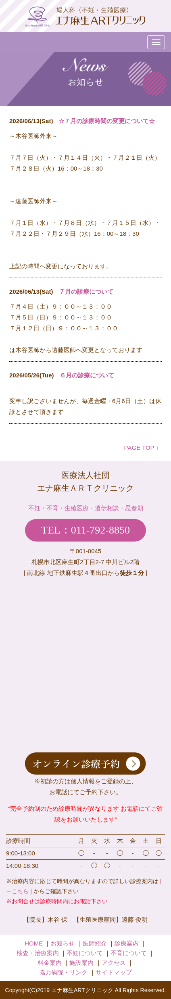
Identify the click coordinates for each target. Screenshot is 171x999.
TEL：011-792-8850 (85, 530)
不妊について (85, 953)
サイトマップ (114, 972)
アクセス (114, 962)
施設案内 (81, 962)
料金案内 (50, 962)
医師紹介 (95, 943)
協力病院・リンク (63, 972)
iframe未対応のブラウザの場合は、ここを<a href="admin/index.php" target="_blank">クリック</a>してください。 (85, 271)
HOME (34, 943)
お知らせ (62, 943)
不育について (129, 953)
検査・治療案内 (38, 953)
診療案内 (127, 943)
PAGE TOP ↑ (141, 447)
